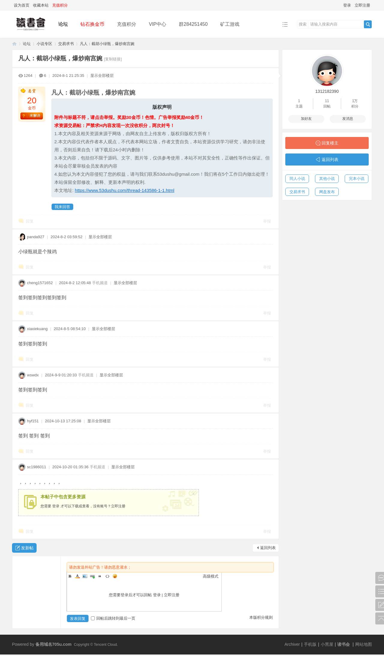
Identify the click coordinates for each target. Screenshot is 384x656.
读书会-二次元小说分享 (14, 43)
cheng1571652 (40, 283)
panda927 (35, 237)
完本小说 (356, 178)
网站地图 (363, 644)
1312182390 (327, 91)
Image (85, 576)
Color (77, 576)
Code (107, 576)
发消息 (347, 119)
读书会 (343, 644)
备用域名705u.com (53, 644)
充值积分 (126, 24)
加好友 (306, 119)
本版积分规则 (261, 617)
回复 (30, 221)
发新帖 (27, 547)
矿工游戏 (229, 24)
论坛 (63, 24)
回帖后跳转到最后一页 (113, 618)
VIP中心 (157, 24)
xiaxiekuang (37, 328)
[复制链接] (113, 59)
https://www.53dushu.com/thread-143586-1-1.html (124, 190)
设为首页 (21, 5)
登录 (347, 5)
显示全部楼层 (102, 75)
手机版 (310, 644)
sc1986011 (36, 467)
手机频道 (100, 283)
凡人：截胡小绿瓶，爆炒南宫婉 (107, 43)
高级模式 (210, 576)
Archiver (292, 644)
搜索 (303, 24)
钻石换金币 (92, 24)
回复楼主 (330, 143)
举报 (267, 221)
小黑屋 (327, 644)
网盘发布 (327, 192)
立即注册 (362, 5)
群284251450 (193, 24)
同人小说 (297, 178)
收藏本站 (41, 5)
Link (92, 576)
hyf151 (33, 421)
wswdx (33, 375)
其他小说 (327, 178)
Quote (100, 576)
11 (327, 101)
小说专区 (44, 43)
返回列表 (268, 547)
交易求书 (66, 43)
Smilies (115, 576)
